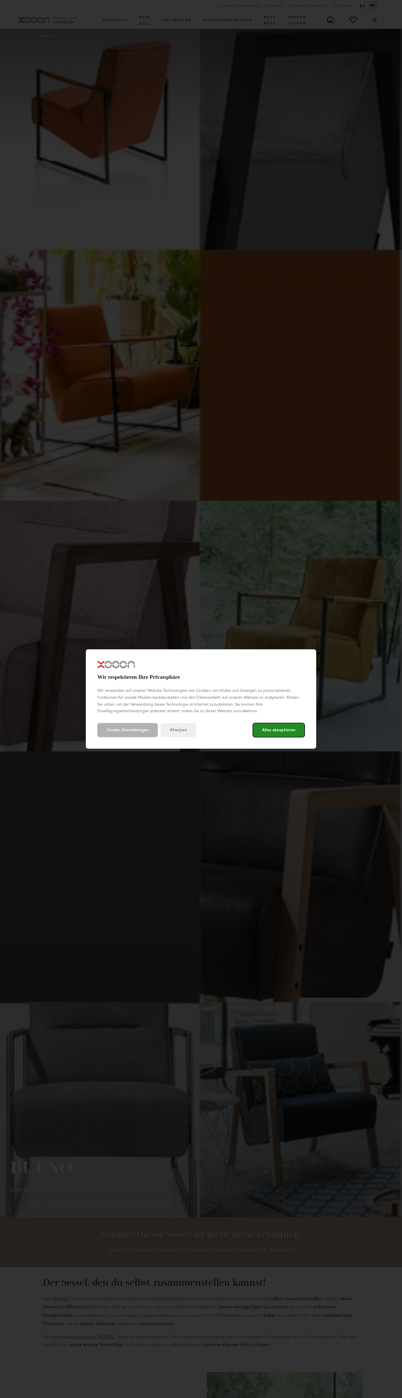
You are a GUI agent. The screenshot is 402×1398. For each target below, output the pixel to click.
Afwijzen (178, 730)
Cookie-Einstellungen (128, 730)
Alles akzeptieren (278, 730)
